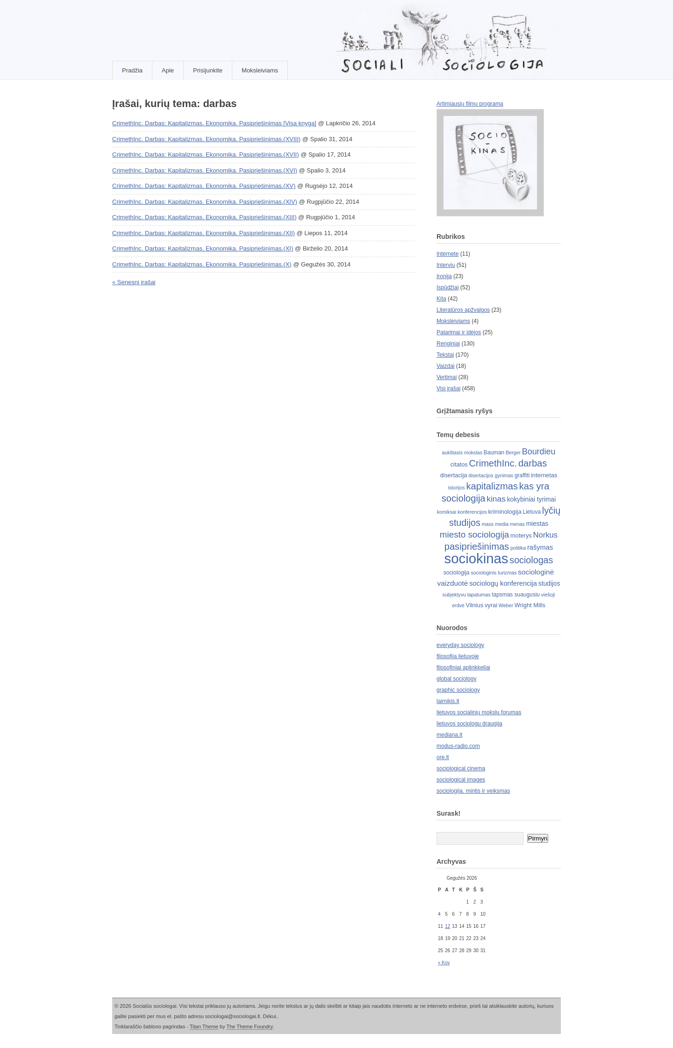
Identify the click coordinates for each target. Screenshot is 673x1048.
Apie (168, 70)
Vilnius (475, 605)
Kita (441, 298)
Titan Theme (204, 1026)
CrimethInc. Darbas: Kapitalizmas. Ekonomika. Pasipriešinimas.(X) (202, 264)
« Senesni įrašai (134, 282)
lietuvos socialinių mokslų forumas (479, 712)
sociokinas (476, 558)
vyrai (491, 605)
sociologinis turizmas (493, 572)
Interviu (446, 265)
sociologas (531, 560)
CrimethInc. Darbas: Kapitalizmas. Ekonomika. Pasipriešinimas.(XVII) (205, 154)
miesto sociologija (474, 534)
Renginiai (448, 343)
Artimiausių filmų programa (470, 103)
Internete (447, 254)
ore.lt (443, 757)
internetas (544, 475)
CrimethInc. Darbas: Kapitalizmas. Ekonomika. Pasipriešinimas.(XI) (202, 248)
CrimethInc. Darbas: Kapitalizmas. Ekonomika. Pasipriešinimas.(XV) (203, 185)
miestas (537, 523)
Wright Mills (530, 605)
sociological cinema (461, 768)
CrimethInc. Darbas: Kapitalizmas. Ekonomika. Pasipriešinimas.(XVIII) (206, 139)
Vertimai (447, 377)
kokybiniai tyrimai (531, 499)
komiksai (446, 512)
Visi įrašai (448, 388)
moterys (521, 535)
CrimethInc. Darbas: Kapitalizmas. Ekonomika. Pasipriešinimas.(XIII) (204, 217)
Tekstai (445, 355)
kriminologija (505, 511)
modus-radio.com (458, 746)
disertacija (453, 475)
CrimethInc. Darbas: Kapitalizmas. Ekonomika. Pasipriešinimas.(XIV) (204, 201)
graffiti (522, 475)
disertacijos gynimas (490, 475)
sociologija (457, 572)
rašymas (540, 547)
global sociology (456, 678)
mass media (495, 524)
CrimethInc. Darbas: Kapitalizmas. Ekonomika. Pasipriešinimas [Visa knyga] (214, 123)
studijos (549, 583)
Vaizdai (445, 366)
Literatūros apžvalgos (463, 310)
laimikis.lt (448, 701)
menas (517, 524)
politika (518, 548)
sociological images (461, 779)
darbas (532, 463)
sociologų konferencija (503, 583)
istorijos (456, 487)
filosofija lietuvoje (458, 656)
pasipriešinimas (476, 546)
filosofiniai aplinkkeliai (463, 667)
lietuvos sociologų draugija (469, 723)
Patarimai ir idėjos (459, 332)
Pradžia (132, 70)
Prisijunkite (207, 70)
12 (447, 926)
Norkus (545, 535)
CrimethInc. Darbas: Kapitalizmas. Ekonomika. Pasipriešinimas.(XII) (203, 233)
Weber (506, 605)
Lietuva (532, 512)
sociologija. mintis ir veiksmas (473, 791)
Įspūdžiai (447, 287)
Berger (513, 452)
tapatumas (479, 594)
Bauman (494, 452)
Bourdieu (539, 451)
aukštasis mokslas (462, 452)
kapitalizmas (491, 486)
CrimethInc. (493, 463)
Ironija (444, 276)
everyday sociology (460, 645)
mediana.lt (449, 735)
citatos (459, 464)
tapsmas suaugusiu (516, 594)
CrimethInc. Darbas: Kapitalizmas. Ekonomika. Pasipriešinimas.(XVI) (204, 170)
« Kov (444, 962)
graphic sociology (458, 690)
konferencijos (472, 512)
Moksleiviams (260, 70)
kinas (496, 498)
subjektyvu (454, 594)
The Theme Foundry (249, 1026)
